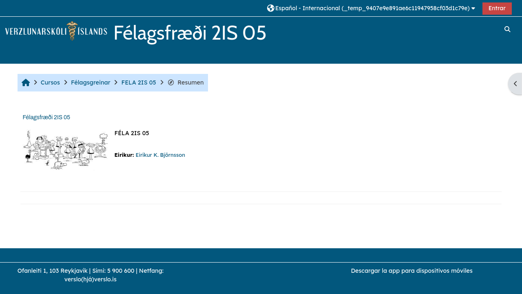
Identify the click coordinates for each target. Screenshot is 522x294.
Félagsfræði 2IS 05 (46, 117)
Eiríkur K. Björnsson (160, 154)
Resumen (185, 82)
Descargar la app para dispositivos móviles (411, 270)
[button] (372, 8)
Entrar (497, 8)
